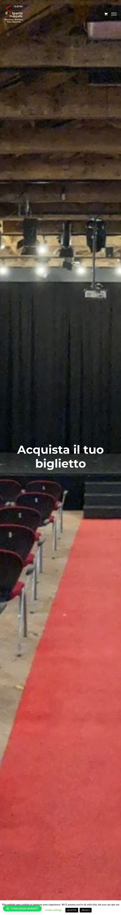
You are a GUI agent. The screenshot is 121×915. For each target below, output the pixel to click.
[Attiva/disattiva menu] (113, 14)
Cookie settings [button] (53, 910)
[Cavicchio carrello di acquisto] (105, 14)
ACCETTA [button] (71, 910)
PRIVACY (85, 910)
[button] (22, 908)
